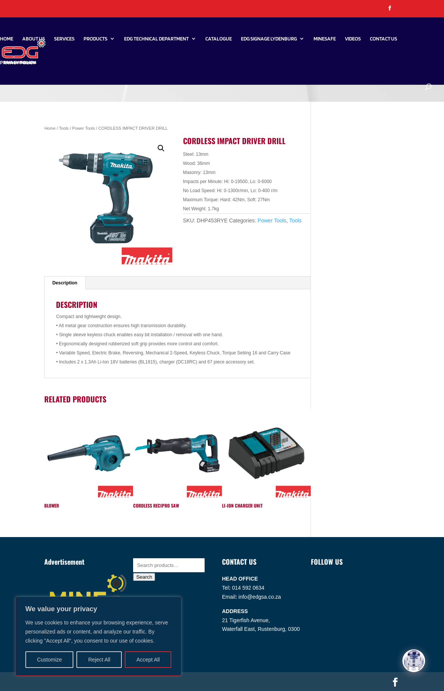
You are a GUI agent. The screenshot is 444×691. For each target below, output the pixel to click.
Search (144, 577)
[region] (98, 636)
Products (95, 39)
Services (64, 39)
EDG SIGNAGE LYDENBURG (269, 39)
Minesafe (325, 39)
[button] (161, 148)
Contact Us (383, 39)
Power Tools (83, 128)
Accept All (148, 660)
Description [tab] (64, 283)
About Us (33, 39)
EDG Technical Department (156, 39)
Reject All (99, 660)
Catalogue (218, 39)
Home (6, 39)
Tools (64, 128)
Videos (353, 39)
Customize (49, 660)
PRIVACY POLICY (18, 62)
